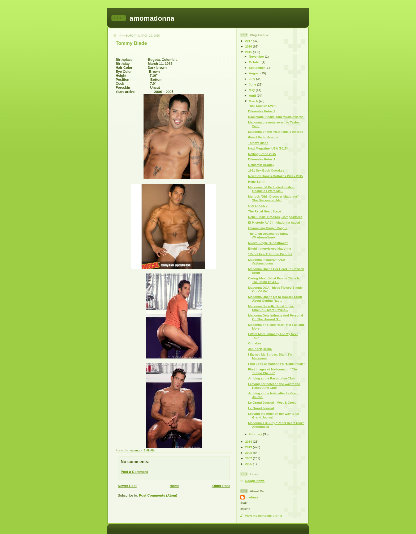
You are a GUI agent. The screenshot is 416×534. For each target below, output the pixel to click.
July (252, 78)
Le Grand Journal (261, 408)
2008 (249, 452)
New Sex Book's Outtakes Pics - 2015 (275, 176)
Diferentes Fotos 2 (261, 111)
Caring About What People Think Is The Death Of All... (274, 280)
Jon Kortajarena (260, 349)
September (257, 67)
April (253, 95)
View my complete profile (263, 515)
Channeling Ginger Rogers (267, 228)
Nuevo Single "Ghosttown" (268, 243)
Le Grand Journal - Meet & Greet (272, 402)
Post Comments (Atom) (158, 495)
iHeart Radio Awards (263, 137)
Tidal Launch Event (262, 105)
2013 (249, 447)
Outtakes (254, 343)
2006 (249, 463)
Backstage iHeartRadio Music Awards (276, 116)
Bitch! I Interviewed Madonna (269, 248)
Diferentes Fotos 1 (261, 159)
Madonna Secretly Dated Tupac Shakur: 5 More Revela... (271, 307)
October (255, 62)
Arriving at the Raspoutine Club (271, 378)
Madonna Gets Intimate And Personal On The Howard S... (275, 317)
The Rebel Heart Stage (264, 211)
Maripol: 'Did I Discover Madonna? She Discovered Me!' (273, 198)
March (254, 101)
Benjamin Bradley (261, 164)
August (255, 73)
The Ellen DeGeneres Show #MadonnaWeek (268, 235)
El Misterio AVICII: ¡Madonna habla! (274, 222)
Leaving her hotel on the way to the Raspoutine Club (274, 385)
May (252, 90)
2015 (249, 52)
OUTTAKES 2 (257, 205)
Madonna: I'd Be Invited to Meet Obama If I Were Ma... (271, 189)
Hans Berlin (256, 181)
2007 (249, 458)
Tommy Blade (258, 142)
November (257, 56)
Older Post (221, 486)
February (256, 434)
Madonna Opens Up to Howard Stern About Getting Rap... (275, 298)
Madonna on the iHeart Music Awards (275, 131)
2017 (249, 40)
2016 (249, 46)
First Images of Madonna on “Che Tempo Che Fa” (272, 371)
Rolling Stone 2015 (262, 154)
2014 (249, 441)
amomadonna (151, 18)
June (253, 84)
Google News (255, 480)
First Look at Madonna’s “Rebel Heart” (276, 363)
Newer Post (127, 486)
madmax (252, 497)
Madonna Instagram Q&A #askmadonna (266, 261)
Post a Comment (134, 472)
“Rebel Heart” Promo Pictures (270, 254)
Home (174, 486)
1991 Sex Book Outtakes (266, 170)
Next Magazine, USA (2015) (268, 148)
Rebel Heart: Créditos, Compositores (275, 217)
